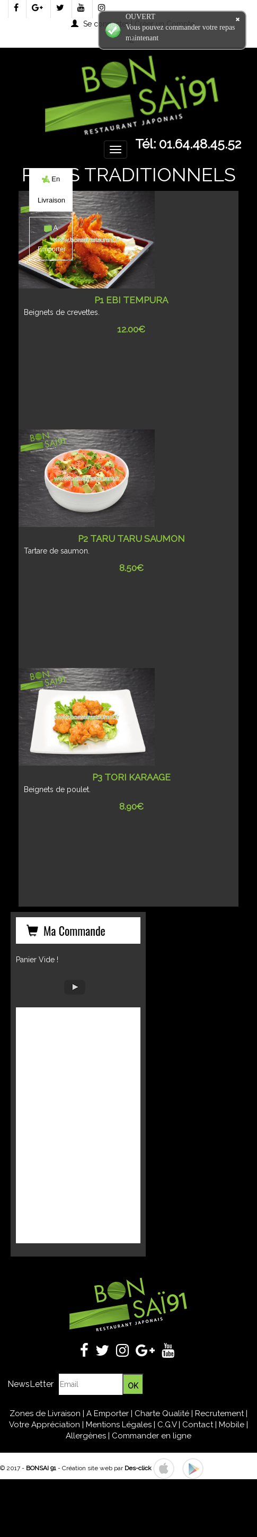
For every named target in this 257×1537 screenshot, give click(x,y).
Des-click (138, 1468)
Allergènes (86, 1436)
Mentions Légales (119, 1424)
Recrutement (219, 1413)
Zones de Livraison (45, 1413)
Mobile (231, 1424)
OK (133, 1386)
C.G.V (166, 1424)
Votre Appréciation (44, 1424)
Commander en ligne (151, 1436)
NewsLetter (30, 1384)
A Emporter (107, 1413)
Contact (197, 1424)
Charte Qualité (162, 1413)
